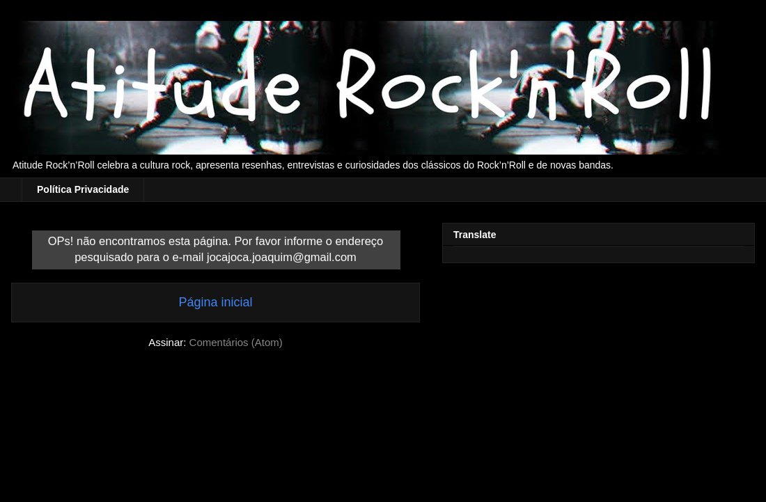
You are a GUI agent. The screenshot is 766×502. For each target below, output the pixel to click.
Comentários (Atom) (236, 342)
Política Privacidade (83, 189)
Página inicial (215, 302)
